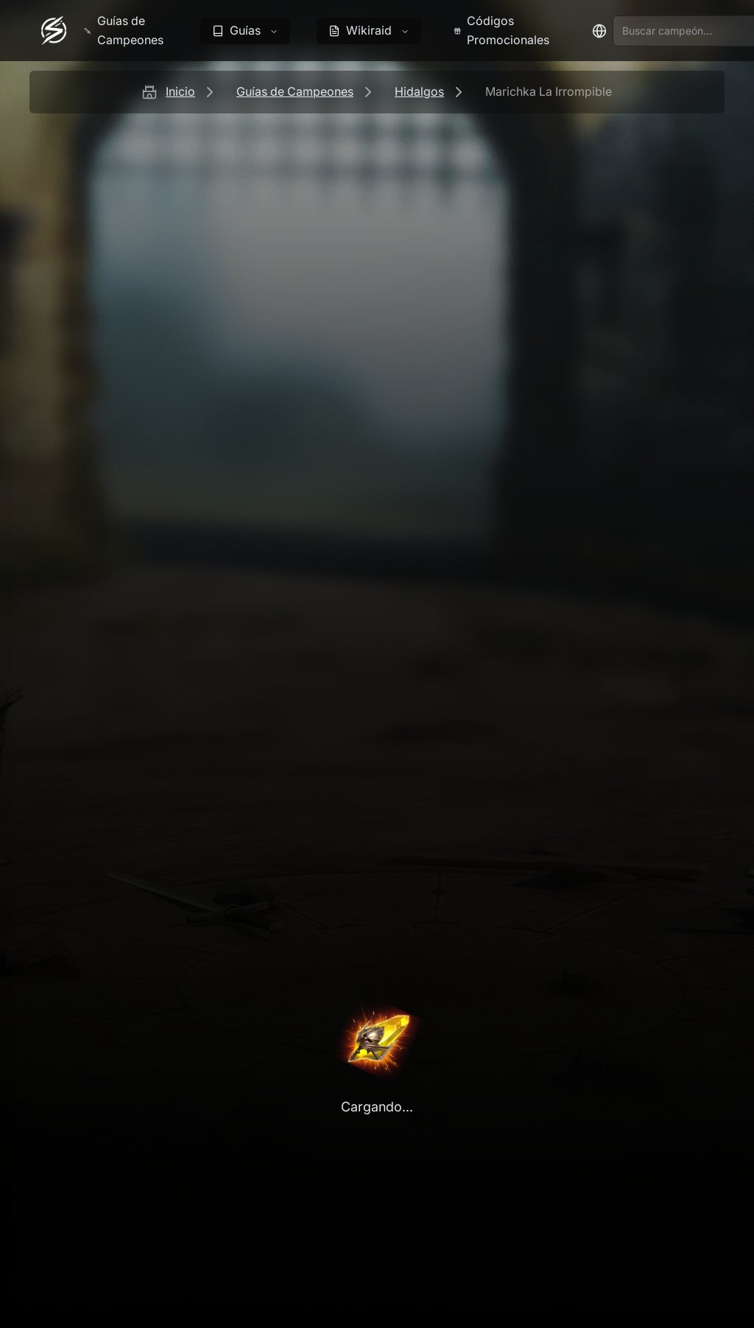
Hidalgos (419, 91)
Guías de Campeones (294, 91)
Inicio (180, 91)
